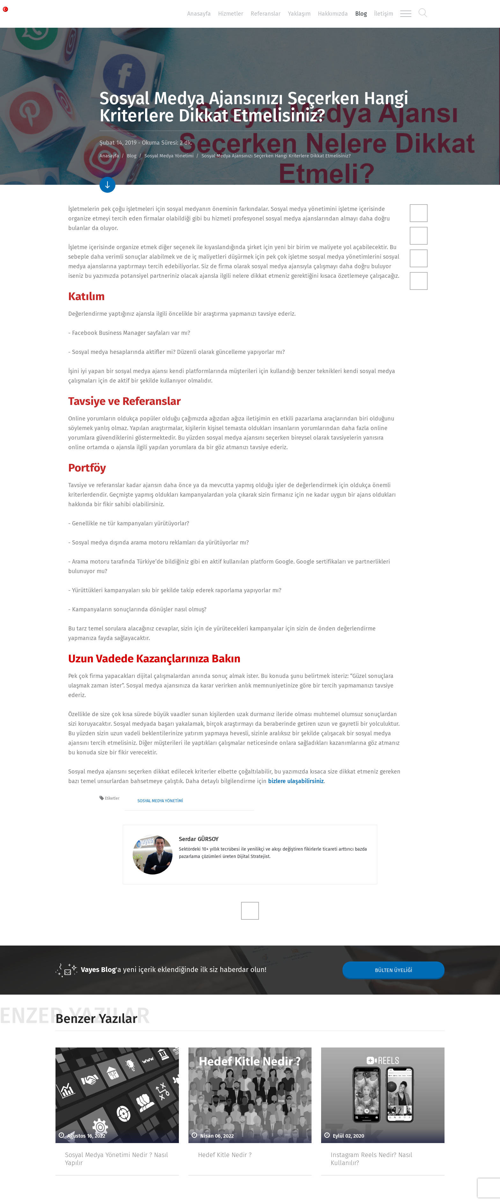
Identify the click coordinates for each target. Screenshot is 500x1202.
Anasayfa (199, 13)
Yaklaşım (299, 13)
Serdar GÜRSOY (198, 839)
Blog (361, 13)
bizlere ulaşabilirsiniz (296, 781)
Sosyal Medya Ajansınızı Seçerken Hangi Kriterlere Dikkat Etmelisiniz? (276, 156)
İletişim (383, 13)
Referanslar (266, 13)
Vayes (97, 14)
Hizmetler (230, 13)
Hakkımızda (333, 13)
